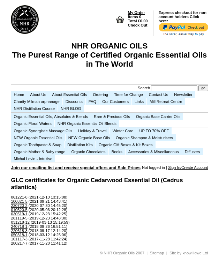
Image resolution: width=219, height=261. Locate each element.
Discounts (74, 101)
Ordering (100, 94)
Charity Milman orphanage (36, 101)
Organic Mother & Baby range (39, 152)
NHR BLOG (71, 108)
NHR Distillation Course (34, 108)
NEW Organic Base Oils (89, 138)
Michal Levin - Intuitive (33, 159)
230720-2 (19, 205)
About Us (38, 94)
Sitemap (157, 253)
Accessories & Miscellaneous (153, 152)
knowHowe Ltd (195, 253)
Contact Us (158, 94)
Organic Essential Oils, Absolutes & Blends (51, 116)
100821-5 (19, 201)
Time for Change (128, 94)
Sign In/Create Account (188, 167)
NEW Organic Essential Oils (38, 138)
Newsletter (183, 94)
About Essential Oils (69, 94)
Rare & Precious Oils (112, 116)
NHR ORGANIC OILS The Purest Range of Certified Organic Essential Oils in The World (109, 55)
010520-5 (19, 210)
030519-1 (19, 214)
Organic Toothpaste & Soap (37, 145)
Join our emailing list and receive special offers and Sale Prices (76, 167)
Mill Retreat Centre (166, 101)
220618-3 (19, 231)
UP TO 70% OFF (154, 131)
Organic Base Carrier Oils (158, 116)
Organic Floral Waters (32, 123)
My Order (136, 12)
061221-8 (19, 197)
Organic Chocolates (88, 152)
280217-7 (19, 243)
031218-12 (20, 222)
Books (117, 152)
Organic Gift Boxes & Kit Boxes (126, 145)
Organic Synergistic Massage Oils (43, 131)
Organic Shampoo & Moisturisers (144, 138)
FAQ (92, 101)
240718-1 (19, 226)
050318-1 (19, 235)
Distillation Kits (80, 145)
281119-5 (19, 218)
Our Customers (115, 101)
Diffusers (192, 152)
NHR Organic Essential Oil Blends (87, 123)
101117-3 (19, 239)
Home (19, 94)
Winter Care (123, 131)
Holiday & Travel (92, 131)
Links (139, 101)
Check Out (138, 25)
